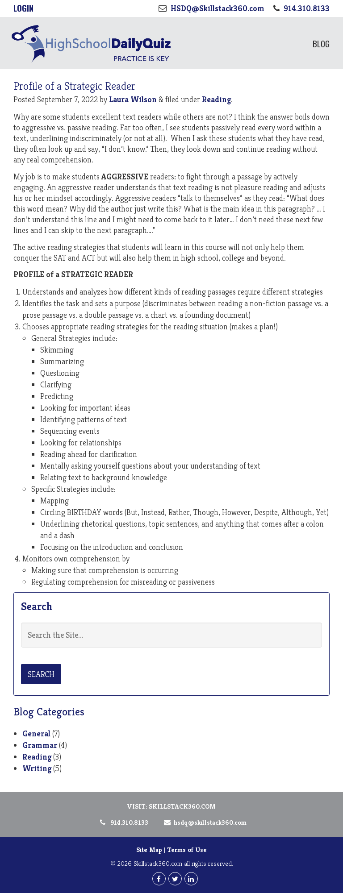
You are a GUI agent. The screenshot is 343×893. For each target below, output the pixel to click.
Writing (36, 768)
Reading (216, 99)
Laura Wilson (133, 99)
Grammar (39, 745)
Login (23, 8)
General (36, 733)
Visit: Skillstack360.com (171, 806)
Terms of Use (187, 849)
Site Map (149, 849)
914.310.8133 (123, 822)
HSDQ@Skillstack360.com (204, 822)
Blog (321, 43)
